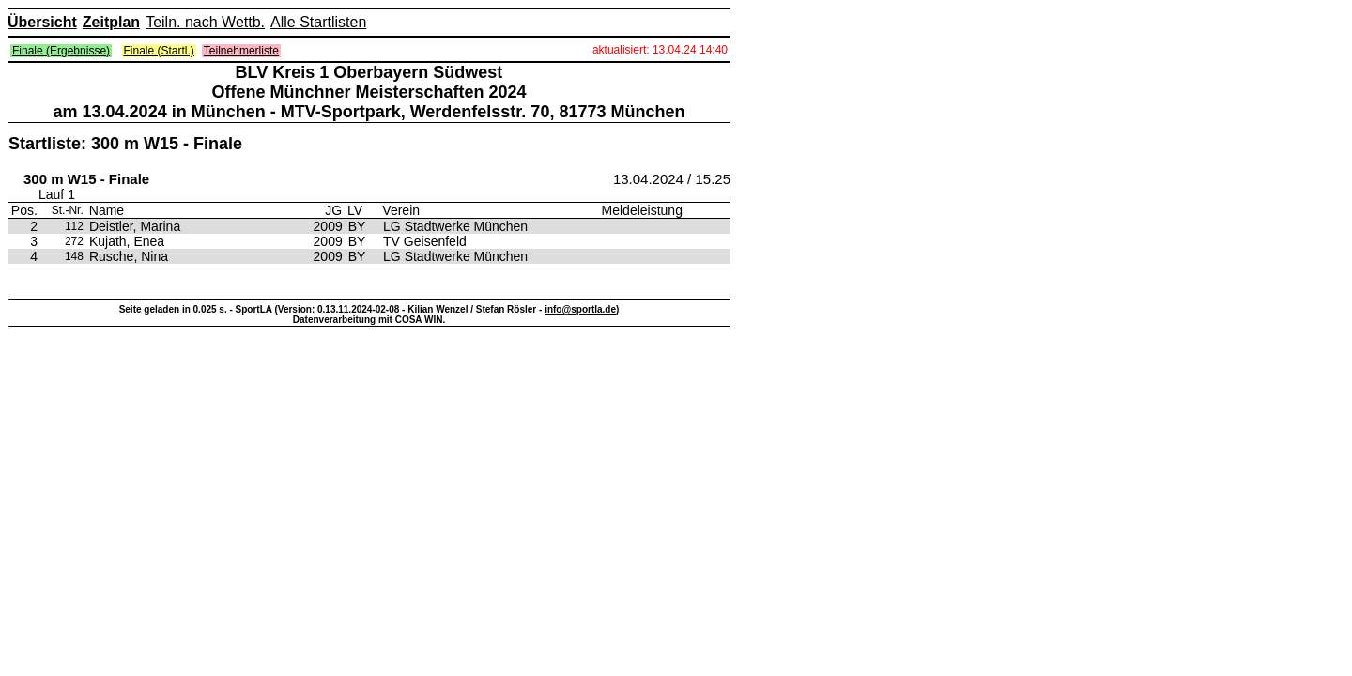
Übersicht (42, 22)
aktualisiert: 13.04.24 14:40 (660, 49)
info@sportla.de (580, 309)
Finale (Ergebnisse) (61, 50)
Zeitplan (111, 22)
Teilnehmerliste (241, 50)
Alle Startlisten (318, 22)
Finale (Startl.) (159, 50)
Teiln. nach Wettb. (205, 22)
